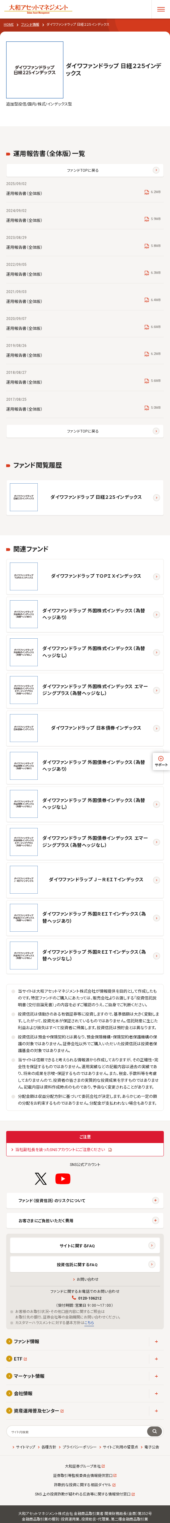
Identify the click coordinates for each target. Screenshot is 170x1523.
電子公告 (151, 1447)
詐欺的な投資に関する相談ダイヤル (82, 1485)
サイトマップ (25, 1447)
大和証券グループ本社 (83, 1466)
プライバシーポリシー (80, 1447)
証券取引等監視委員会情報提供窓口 (83, 1475)
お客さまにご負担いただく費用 (46, 1221)
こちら (89, 1323)
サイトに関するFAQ (77, 1246)
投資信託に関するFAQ (77, 1264)
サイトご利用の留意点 (120, 1447)
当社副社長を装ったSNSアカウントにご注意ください (60, 1149)
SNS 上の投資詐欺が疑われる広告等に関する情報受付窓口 (82, 1494)
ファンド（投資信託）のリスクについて (52, 1200)
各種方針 (48, 1447)
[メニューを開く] (160, 9)
